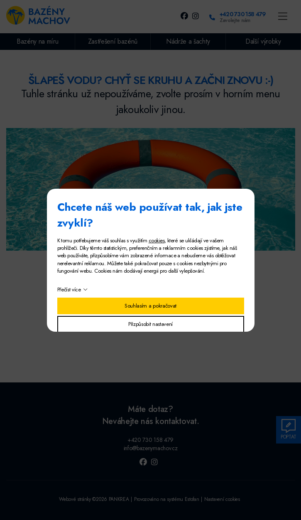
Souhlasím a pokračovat (150, 306)
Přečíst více (69, 289)
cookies (156, 240)
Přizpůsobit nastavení (150, 324)
